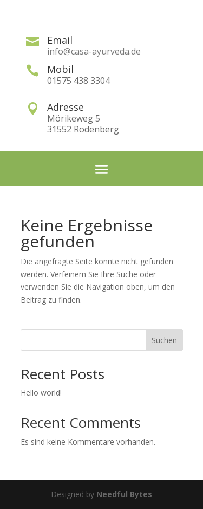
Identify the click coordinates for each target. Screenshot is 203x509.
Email (60, 40)
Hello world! (41, 392)
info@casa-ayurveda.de (94, 51)
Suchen (164, 340)
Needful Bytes (124, 494)
